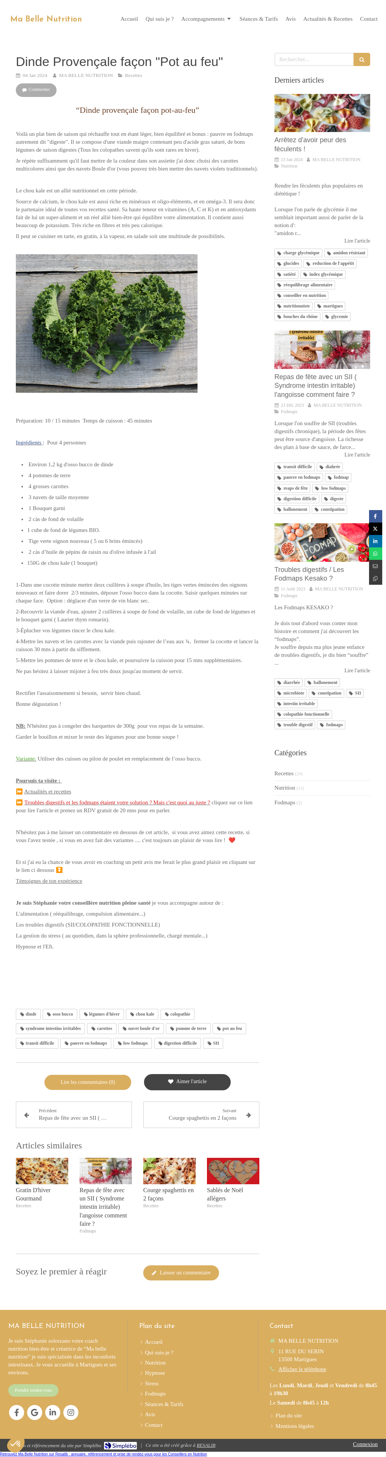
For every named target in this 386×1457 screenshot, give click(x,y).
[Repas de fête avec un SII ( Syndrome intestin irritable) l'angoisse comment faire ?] (322, 349)
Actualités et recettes (47, 791)
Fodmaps (284, 802)
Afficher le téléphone (302, 1369)
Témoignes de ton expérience (49, 881)
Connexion (365, 1444)
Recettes (284, 773)
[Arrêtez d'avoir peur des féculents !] (322, 113)
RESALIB (206, 1445)
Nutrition (284, 788)
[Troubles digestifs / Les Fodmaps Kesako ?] (322, 542)
